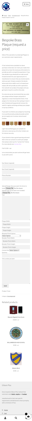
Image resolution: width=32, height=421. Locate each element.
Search (16, 418)
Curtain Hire (10, 250)
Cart (5, 413)
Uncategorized (16, 15)
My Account (5, 418)
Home (5, 15)
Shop (9, 15)
